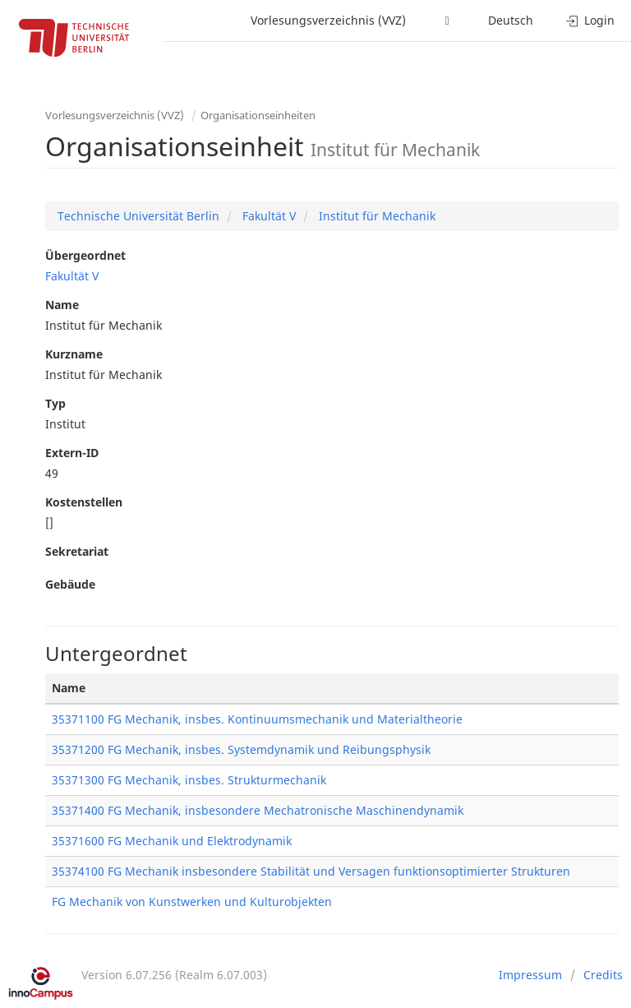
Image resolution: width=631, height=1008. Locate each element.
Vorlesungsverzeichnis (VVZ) (328, 20)
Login (590, 20)
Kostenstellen (83, 502)
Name (62, 304)
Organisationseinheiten (258, 115)
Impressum (530, 975)
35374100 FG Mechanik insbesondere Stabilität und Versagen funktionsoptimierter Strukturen (311, 871)
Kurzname (74, 354)
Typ (55, 403)
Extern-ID (72, 452)
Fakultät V (267, 216)
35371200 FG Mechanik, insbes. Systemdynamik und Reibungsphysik (241, 749)
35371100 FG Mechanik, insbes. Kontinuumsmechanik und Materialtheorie (257, 719)
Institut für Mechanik (375, 216)
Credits (603, 975)
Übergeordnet (85, 255)
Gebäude (70, 584)
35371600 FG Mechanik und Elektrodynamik (172, 840)
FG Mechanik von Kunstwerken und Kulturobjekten (192, 901)
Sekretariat (76, 551)
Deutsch (510, 20)
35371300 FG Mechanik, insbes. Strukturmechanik (189, 780)
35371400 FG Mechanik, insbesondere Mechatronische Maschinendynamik (257, 810)
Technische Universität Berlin (138, 216)
